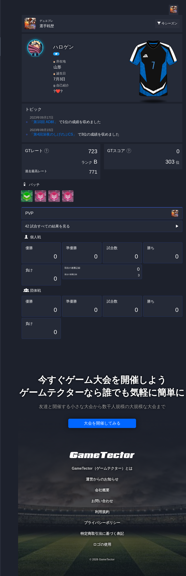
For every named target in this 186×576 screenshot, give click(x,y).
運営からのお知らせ (102, 479)
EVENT (9, 106)
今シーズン (169, 23)
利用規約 (102, 512)
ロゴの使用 (102, 544)
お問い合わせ (102, 501)
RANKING (9, 88)
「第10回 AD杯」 (44, 122)
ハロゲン (63, 47)
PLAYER (9, 51)
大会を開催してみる (102, 423)
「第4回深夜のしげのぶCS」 (53, 134)
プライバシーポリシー (102, 523)
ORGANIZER (9, 69)
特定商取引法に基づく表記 (102, 533)
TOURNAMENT (9, 32)
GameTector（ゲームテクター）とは (102, 468)
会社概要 (102, 490)
